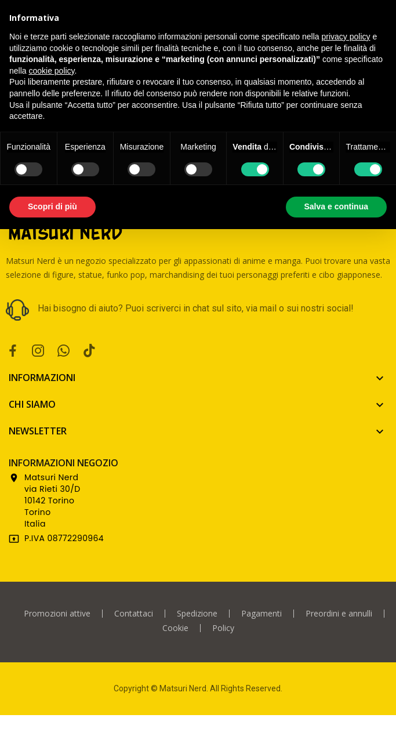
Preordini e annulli (339, 614)
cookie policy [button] (51, 70)
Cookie (175, 628)
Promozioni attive (57, 614)
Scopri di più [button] (52, 206)
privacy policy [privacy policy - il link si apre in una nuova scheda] (346, 36)
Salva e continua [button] (336, 206)
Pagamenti (261, 614)
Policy (223, 628)
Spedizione (197, 614)
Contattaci (133, 614)
